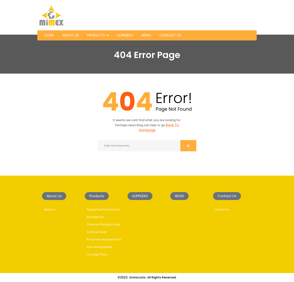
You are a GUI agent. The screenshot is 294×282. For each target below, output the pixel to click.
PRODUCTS (96, 35)
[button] (54, 196)
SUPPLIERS (125, 35)
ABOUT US (70, 35)
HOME (49, 35)
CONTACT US (170, 35)
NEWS (146, 35)
